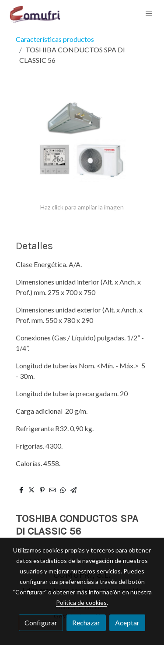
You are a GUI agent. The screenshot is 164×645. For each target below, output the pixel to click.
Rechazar (86, 622)
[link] (35, 13)
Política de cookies (81, 602)
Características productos (55, 39)
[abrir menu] (149, 13)
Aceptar (127, 622)
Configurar (40, 622)
